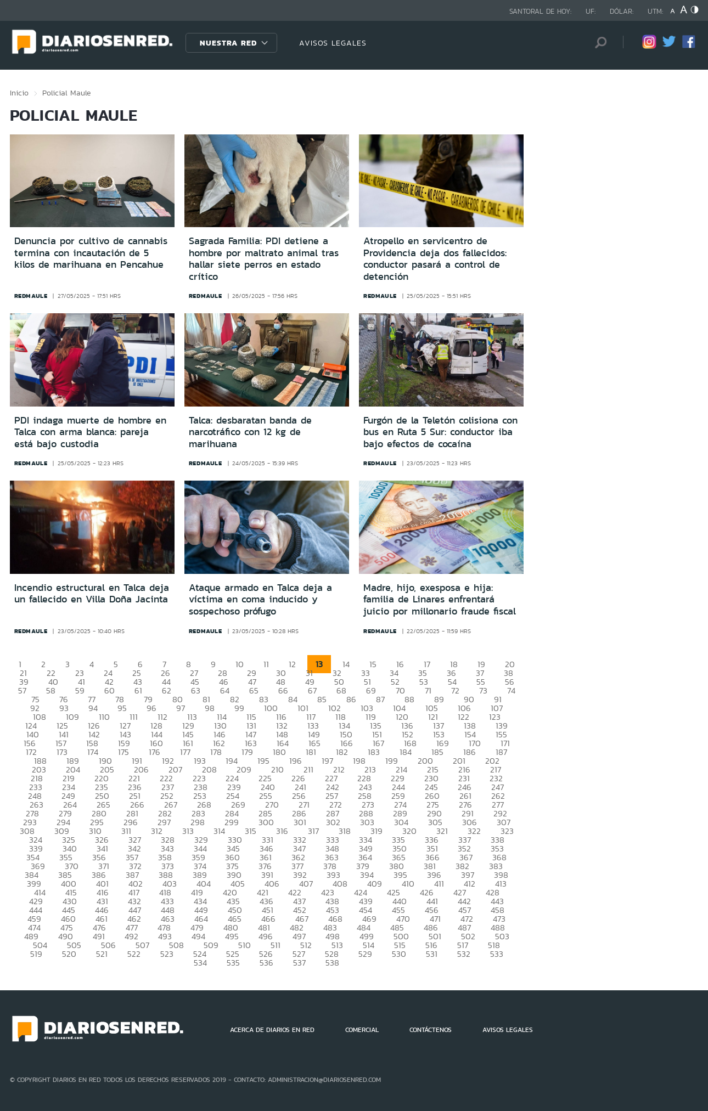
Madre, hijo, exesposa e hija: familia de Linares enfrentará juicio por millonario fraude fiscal (439, 599)
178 (216, 752)
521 (102, 954)
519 (36, 954)
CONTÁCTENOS (430, 1030)
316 (282, 831)
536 (266, 962)
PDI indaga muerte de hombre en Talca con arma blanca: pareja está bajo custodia (90, 432)
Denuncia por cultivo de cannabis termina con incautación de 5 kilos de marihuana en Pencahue (90, 253)
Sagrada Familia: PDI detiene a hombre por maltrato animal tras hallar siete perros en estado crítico (264, 259)
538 (332, 962)
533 (496, 954)
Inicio (19, 93)
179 (247, 752)
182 (342, 752)
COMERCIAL (362, 1030)
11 (266, 664)
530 (399, 954)
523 (166, 954)
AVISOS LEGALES (333, 42)
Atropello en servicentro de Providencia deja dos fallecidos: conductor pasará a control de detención (435, 259)
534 (200, 962)
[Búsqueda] (598, 42)
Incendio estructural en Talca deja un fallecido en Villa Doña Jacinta (91, 593)
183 (374, 752)
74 (511, 690)
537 (299, 962)
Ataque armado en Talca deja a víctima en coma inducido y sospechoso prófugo (260, 599)
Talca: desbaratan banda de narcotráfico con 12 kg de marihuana (250, 432)
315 (250, 831)
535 (233, 962)
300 (266, 822)
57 (22, 690)
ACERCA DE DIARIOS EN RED (272, 1030)
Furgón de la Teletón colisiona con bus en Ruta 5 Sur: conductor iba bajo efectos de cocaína (440, 432)
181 (311, 752)
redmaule (31, 295)
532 (463, 954)
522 (134, 954)
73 (483, 690)
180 (279, 752)
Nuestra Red (228, 43)
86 (351, 699)
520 (69, 954)
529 (365, 954)
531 (431, 954)
